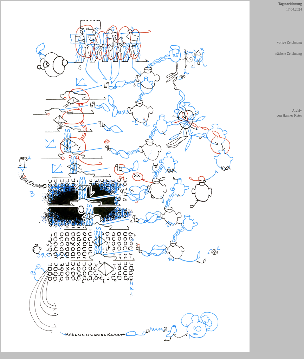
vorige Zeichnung (289, 42)
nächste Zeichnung (289, 54)
